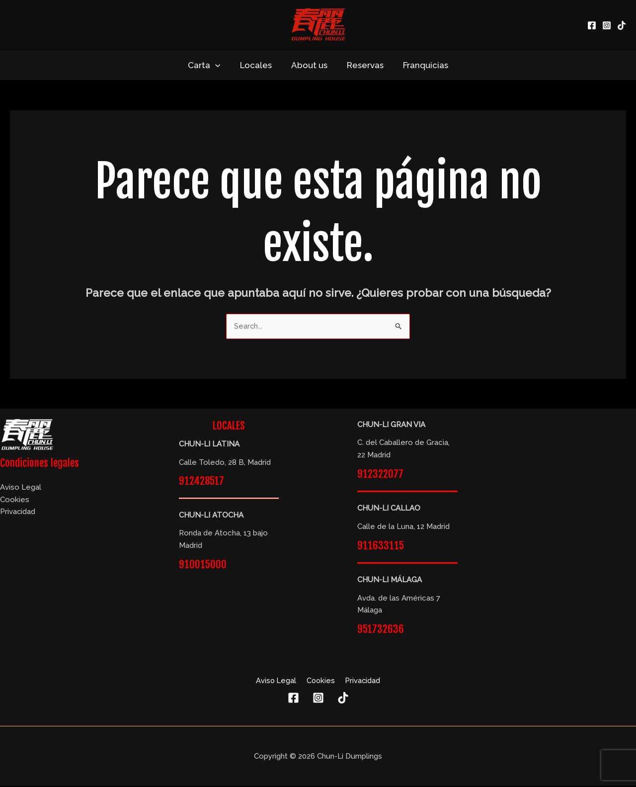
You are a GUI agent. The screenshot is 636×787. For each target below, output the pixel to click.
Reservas (362, 65)
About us (309, 65)
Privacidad (18, 512)
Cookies (14, 499)
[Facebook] (591, 25)
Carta (209, 65)
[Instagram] (606, 25)
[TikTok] (621, 25)
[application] (220, 65)
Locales (258, 65)
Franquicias (420, 65)
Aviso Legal (20, 487)
